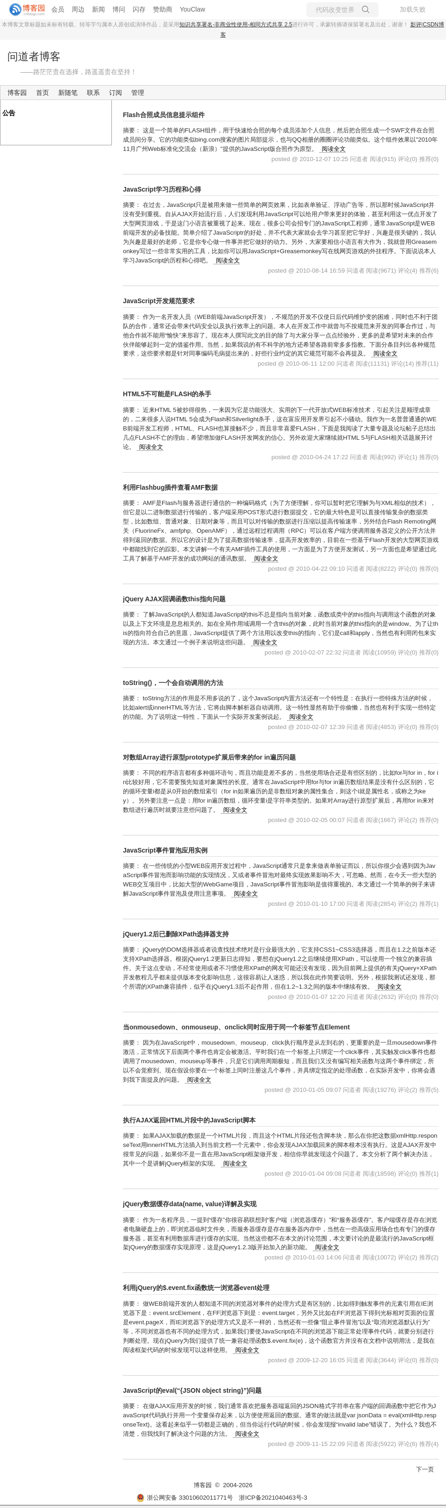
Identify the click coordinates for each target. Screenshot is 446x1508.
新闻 (98, 9)
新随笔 (68, 92)
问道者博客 (34, 56)
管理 (137, 92)
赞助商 (162, 9)
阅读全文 (334, 148)
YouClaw (192, 9)
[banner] (23, 9)
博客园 (17, 92)
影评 (416, 24)
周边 (78, 9)
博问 (118, 9)
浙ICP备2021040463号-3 (273, 1497)
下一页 (425, 1469)
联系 (93, 92)
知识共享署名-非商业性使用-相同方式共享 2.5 (235, 24)
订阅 (115, 92)
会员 (57, 9)
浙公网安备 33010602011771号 (184, 1497)
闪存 (139, 9)
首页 (42, 92)
